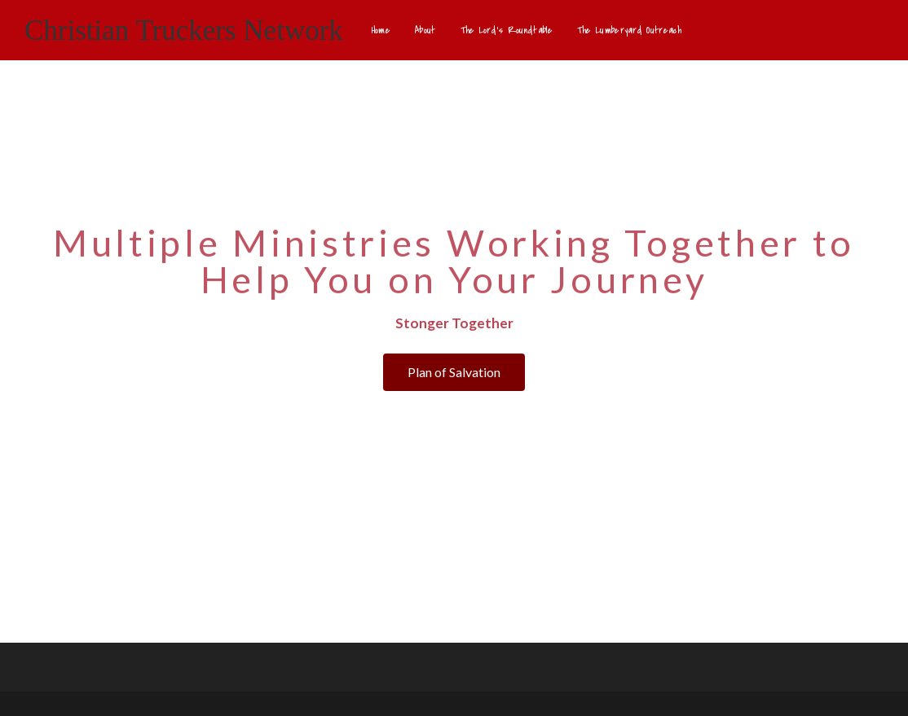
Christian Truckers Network (183, 30)
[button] (454, 372)
